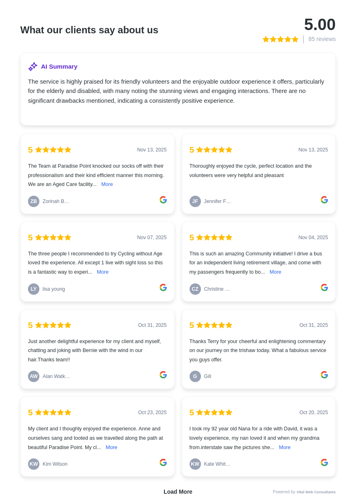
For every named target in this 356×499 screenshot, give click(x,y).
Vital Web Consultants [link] (316, 492)
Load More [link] (178, 491)
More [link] (107, 184)
